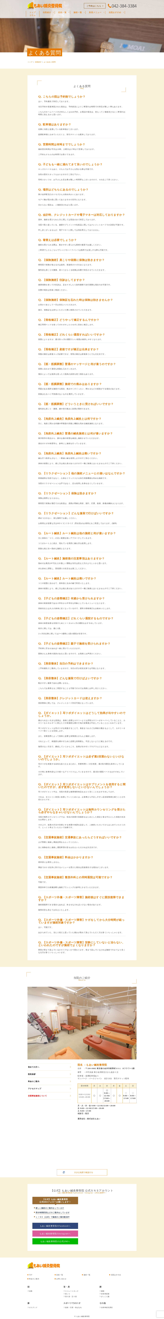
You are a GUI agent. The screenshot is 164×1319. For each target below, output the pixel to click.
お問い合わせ (61, 1279)
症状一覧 (59, 1275)
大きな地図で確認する (83, 1172)
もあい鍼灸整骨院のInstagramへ (55, 1233)
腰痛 (101, 1291)
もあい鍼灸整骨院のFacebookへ (55, 1226)
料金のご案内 (49, 1081)
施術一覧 (87, 1275)
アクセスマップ (49, 1088)
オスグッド (32, 1307)
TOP (30, 1275)
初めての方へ (49, 1067)
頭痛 (29, 1291)
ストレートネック (71, 1291)
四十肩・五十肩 (70, 1296)
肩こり (66, 1294)
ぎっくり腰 (104, 1296)
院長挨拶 (49, 1074)
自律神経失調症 (106, 1307)
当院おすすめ (116, 1275)
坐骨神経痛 (104, 1294)
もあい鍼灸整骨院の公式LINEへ (55, 1241)
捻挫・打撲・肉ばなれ (72, 1307)
